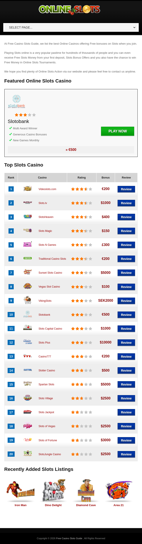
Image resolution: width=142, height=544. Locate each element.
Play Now (117, 131)
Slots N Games (47, 244)
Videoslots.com (47, 189)
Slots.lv (43, 203)
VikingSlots (45, 300)
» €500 (71, 150)
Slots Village (46, 398)
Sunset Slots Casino (50, 272)
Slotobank (18, 121)
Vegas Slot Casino (49, 286)
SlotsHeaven (46, 217)
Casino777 (45, 356)
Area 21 (118, 505)
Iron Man (20, 505)
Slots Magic (45, 230)
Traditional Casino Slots (52, 258)
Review (126, 189)
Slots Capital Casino (50, 328)
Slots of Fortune (48, 440)
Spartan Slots (46, 384)
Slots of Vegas (47, 426)
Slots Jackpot (46, 412)
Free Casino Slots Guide (69, 538)
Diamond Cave (86, 505)
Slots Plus (44, 342)
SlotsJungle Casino (50, 454)
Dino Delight (53, 505)
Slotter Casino (47, 370)
